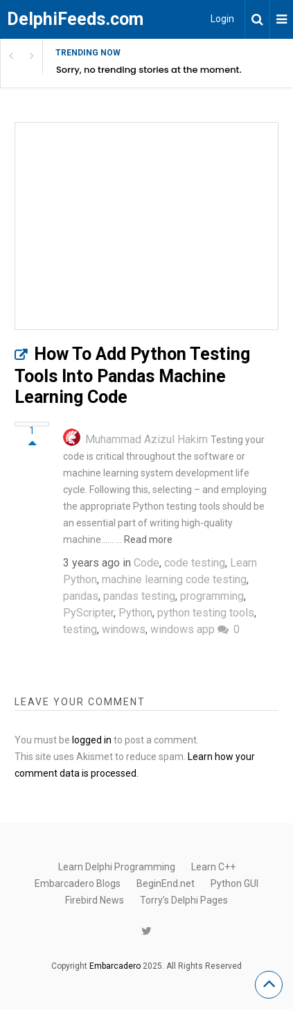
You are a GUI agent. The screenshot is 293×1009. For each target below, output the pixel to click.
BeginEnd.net (165, 883)
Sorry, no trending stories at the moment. (149, 69)
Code (146, 562)
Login (222, 18)
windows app (182, 629)
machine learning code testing (174, 579)
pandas (80, 596)
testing (80, 629)
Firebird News (94, 900)
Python (135, 612)
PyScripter (88, 612)
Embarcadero (115, 966)
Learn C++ (213, 867)
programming (212, 596)
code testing (194, 562)
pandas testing (139, 596)
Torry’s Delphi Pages (184, 900)
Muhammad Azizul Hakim (146, 439)
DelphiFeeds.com (75, 19)
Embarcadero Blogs (78, 883)
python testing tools (205, 612)
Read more (148, 539)
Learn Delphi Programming (116, 867)
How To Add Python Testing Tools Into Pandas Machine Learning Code (132, 375)
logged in (92, 739)
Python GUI (234, 883)
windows (123, 629)
